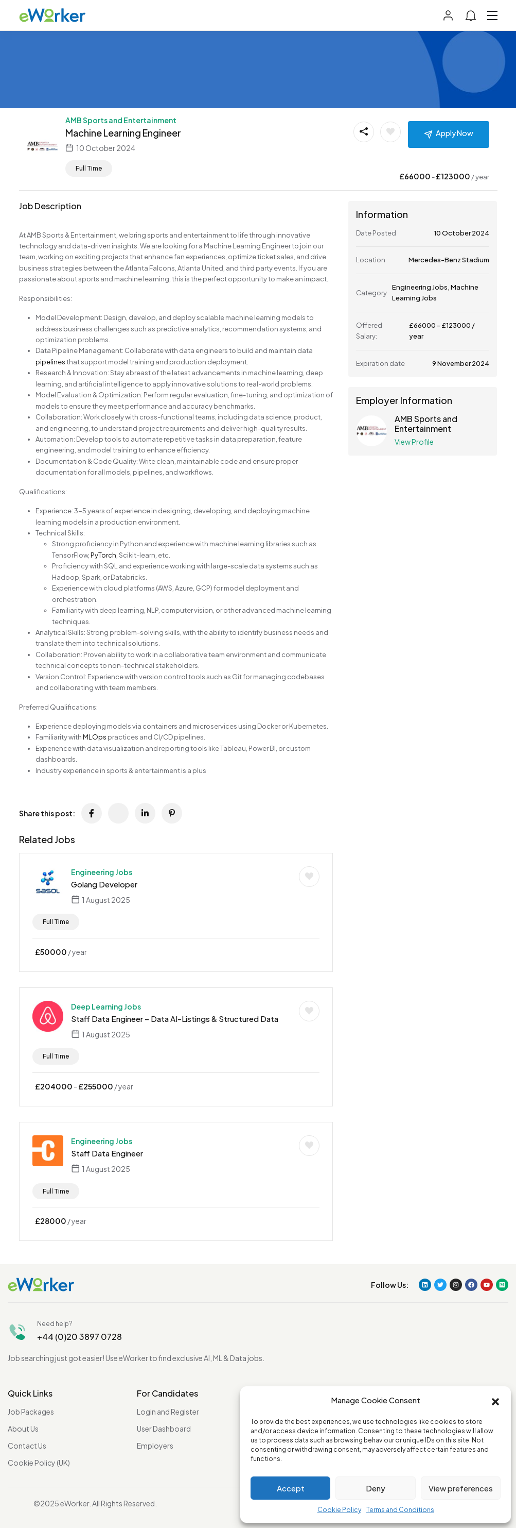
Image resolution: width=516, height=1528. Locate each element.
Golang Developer (104, 884)
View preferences (461, 1488)
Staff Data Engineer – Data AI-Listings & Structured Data (174, 1018)
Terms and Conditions (400, 1510)
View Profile (414, 441)
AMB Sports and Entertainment (120, 120)
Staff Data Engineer (107, 1153)
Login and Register (168, 1411)
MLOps (94, 737)
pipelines (50, 362)
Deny (375, 1488)
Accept (291, 1488)
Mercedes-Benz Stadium (448, 260)
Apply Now (454, 133)
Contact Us (27, 1445)
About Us (23, 1428)
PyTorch (103, 555)
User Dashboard (164, 1428)
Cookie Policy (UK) (39, 1462)
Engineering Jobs (101, 872)
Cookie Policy (339, 1510)
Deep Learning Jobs (106, 1006)
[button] (495, 1401)
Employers (155, 1445)
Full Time (89, 168)
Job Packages (31, 1411)
